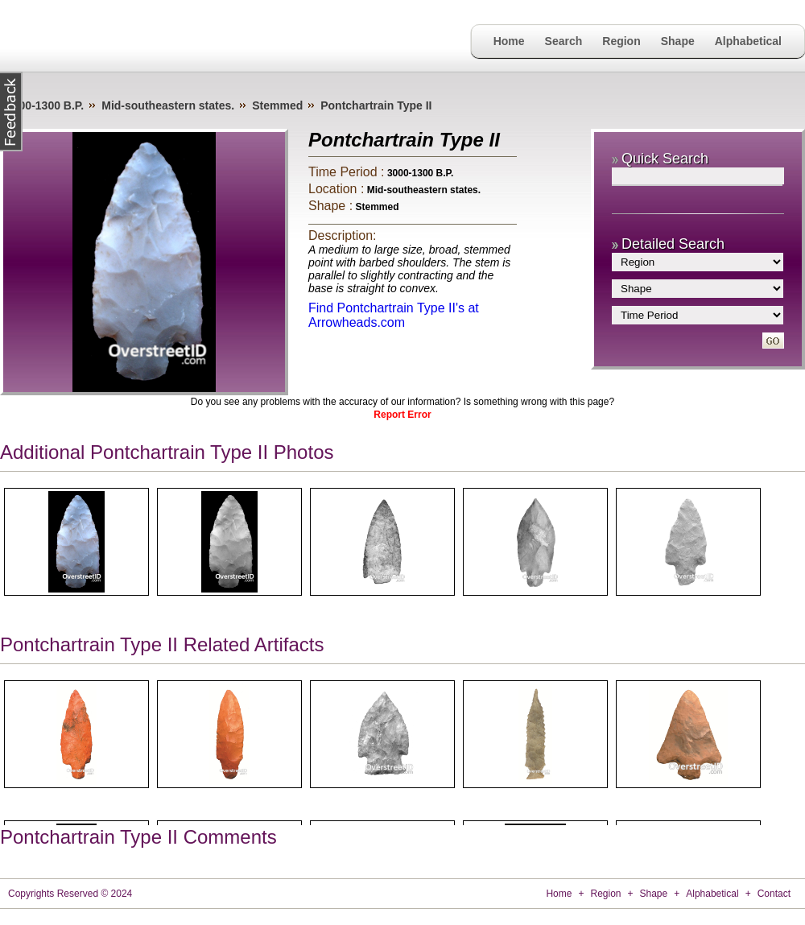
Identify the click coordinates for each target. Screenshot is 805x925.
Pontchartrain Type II (375, 105)
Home (509, 41)
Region (621, 41)
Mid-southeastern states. (167, 105)
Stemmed (277, 105)
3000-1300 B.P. (45, 105)
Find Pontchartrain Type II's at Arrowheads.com (393, 315)
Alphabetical (748, 41)
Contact (774, 893)
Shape (678, 41)
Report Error (402, 414)
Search (564, 41)
